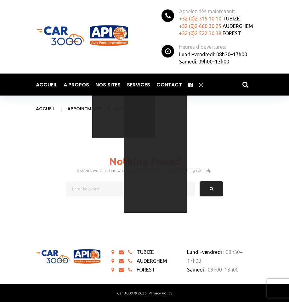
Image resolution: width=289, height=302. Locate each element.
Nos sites (108, 84)
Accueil (46, 84)
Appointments (84, 109)
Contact (169, 84)
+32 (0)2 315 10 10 (200, 18)
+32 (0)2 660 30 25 (200, 26)
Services (138, 84)
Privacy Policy (160, 293)
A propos (76, 84)
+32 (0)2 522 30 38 (200, 33)
